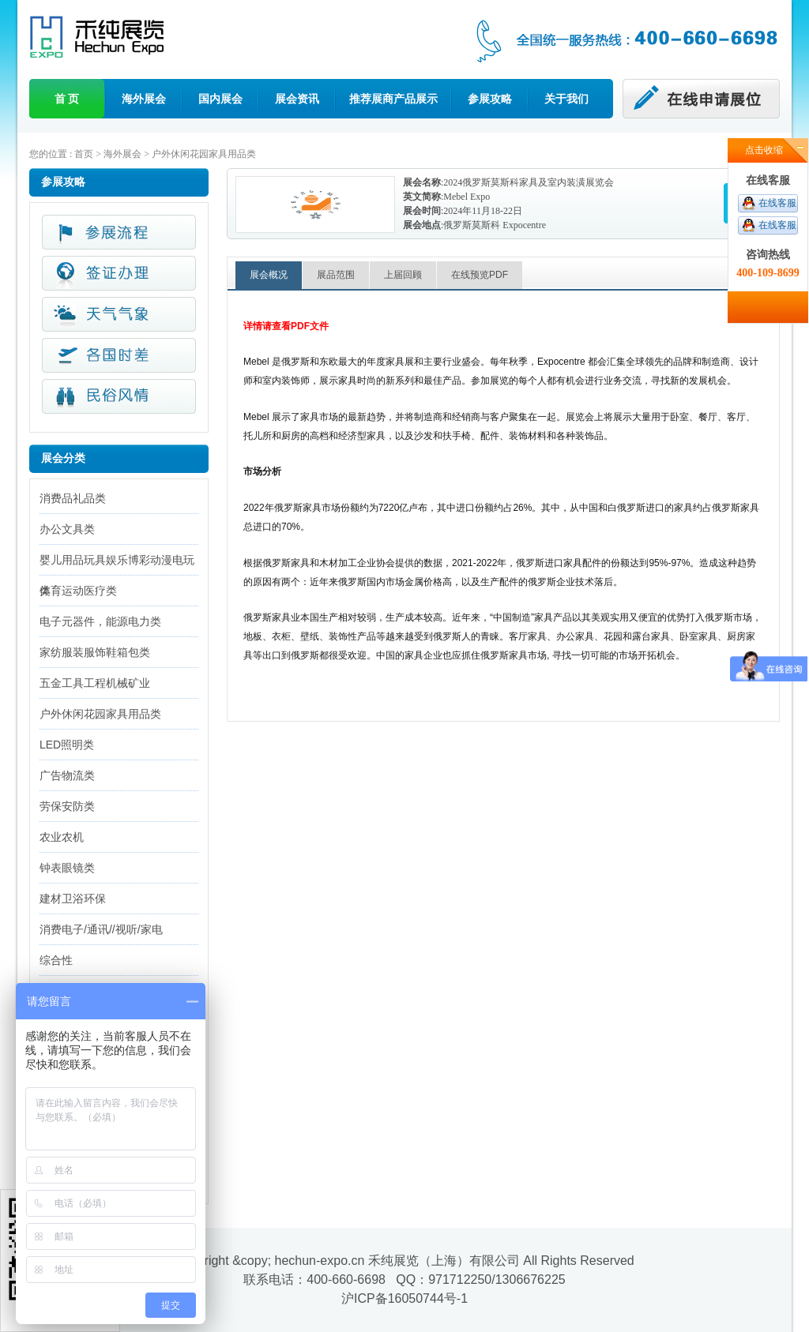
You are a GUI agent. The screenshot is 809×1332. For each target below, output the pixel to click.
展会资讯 (297, 98)
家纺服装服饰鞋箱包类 (95, 652)
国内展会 (220, 98)
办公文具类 (67, 529)
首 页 (67, 98)
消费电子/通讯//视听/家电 (101, 929)
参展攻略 (490, 98)
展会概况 (269, 274)
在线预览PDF (479, 274)
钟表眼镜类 (67, 867)
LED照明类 (67, 744)
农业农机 (62, 837)
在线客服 (777, 202)
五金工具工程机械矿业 (95, 683)
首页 (83, 153)
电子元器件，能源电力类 (100, 621)
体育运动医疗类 (78, 590)
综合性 (56, 960)
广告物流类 (67, 775)
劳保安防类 (67, 806)
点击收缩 (764, 150)
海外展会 (144, 98)
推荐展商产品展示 (393, 98)
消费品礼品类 (73, 498)
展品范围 (336, 274)
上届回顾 (403, 274)
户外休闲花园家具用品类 (204, 153)
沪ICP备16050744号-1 (404, 1298)
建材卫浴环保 (73, 898)
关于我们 (566, 98)
